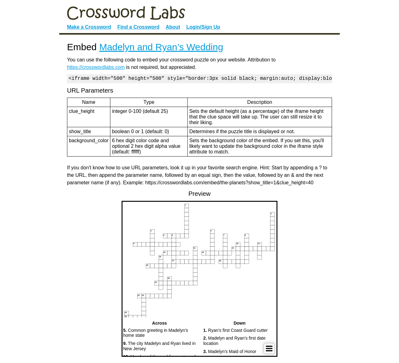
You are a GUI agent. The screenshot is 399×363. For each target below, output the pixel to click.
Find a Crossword (138, 27)
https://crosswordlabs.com (96, 67)
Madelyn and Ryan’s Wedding (161, 47)
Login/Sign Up (203, 27)
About (173, 27)
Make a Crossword (89, 27)
